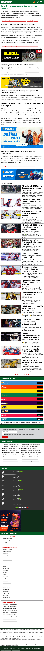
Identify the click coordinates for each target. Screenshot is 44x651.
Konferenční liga (6, 555)
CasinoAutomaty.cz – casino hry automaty (30, 446)
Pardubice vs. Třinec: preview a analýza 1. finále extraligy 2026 (31, 349)
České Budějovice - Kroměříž (19, 472)
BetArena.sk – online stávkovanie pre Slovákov (31, 450)
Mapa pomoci (36, 644)
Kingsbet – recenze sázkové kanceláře (10, 621)
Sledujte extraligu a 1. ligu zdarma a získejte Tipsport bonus (20, 46)
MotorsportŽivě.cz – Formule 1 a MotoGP (11, 452)
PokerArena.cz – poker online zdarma (10, 456)
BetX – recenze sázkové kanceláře (9, 618)
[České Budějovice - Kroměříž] (7, 472)
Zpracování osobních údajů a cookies (33, 648)
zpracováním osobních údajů (14, 434)
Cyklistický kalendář (6, 587)
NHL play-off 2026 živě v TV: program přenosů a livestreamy (32, 188)
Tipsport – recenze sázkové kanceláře (10, 606)
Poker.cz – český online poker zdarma (10, 458)
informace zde (24, 639)
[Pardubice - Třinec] (7, 481)
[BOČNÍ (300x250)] (10, 531)
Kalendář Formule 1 (6, 542)
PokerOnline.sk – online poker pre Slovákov (30, 461)
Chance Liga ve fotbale (7, 540)
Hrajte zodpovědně (4, 636)
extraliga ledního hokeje (12, 27)
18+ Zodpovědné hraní (5, 650)
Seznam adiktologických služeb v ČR (27, 644)
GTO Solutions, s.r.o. (16, 650)
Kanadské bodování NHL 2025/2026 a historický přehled (32, 214)
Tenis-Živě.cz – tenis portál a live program (11, 450)
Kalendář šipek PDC (6, 585)
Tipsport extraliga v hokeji (7, 538)
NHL (3, 562)
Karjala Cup (4, 97)
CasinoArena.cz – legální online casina (10, 461)
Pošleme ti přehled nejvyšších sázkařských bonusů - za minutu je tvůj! (21, 429)
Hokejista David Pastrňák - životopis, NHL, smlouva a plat (32, 308)
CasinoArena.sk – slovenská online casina (30, 458)
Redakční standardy (12, 648)
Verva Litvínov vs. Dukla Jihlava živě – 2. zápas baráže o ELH (32, 295)
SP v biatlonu (5, 580)
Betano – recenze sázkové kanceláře (9, 608)
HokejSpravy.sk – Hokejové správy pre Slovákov (31, 454)
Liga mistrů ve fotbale (7, 551)
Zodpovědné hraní (3, 633)
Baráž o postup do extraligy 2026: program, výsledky (32, 362)
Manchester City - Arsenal (18, 499)
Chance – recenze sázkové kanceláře (10, 612)
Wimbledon (5, 572)
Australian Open (6, 568)
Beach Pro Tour (5, 595)
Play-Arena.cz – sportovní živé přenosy (10, 454)
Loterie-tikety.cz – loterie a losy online (29, 448)
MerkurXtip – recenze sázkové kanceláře (10, 616)
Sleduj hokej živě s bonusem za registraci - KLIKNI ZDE (18, 166)
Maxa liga (32, 37)
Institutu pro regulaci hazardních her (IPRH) (23, 632)
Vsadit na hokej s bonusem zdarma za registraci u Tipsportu (20, 21)
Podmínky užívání (21, 648)
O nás (2, 648)
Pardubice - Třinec (17, 481)
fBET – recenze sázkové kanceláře (9, 623)
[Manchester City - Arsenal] (7, 499)
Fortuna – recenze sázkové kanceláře (10, 604)
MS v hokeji (14, 97)
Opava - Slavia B (17, 477)
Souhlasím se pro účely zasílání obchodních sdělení (19, 434)
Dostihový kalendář (6, 597)
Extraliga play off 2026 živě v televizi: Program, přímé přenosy (32, 242)
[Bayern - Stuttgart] (7, 494)
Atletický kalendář (6, 589)
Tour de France (5, 576)
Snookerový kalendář (6, 591)
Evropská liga (5, 553)
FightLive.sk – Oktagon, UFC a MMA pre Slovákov (31, 452)
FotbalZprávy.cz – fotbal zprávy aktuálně (10, 446)
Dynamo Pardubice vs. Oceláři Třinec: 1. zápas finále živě (32, 283)
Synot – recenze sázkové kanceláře (9, 614)
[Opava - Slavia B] (7, 476)
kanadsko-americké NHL (32, 72)
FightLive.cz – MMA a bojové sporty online (11, 444)
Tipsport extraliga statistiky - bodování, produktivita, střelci (30, 269)
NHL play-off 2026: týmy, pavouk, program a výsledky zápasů (32, 227)
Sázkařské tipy (5, 468)
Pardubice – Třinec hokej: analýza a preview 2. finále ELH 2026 (32, 256)
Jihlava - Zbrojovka (17, 504)
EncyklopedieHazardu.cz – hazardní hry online (31, 444)
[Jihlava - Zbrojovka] (7, 503)
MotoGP (4, 578)
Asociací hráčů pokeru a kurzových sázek (21, 633)
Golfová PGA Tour (6, 593)
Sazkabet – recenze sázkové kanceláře (10, 610)
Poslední (28, 374)
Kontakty (6, 648)
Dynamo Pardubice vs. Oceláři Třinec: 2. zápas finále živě (32, 201)
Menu (41, 2)
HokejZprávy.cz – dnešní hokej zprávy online (11, 448)
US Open (4, 574)
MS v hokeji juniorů (6, 564)
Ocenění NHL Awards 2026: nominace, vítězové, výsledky (31, 322)
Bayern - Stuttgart (17, 495)
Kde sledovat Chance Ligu (7, 549)
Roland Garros (5, 570)
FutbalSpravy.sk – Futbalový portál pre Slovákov (31, 456)
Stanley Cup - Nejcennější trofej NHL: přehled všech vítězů (31, 335)
